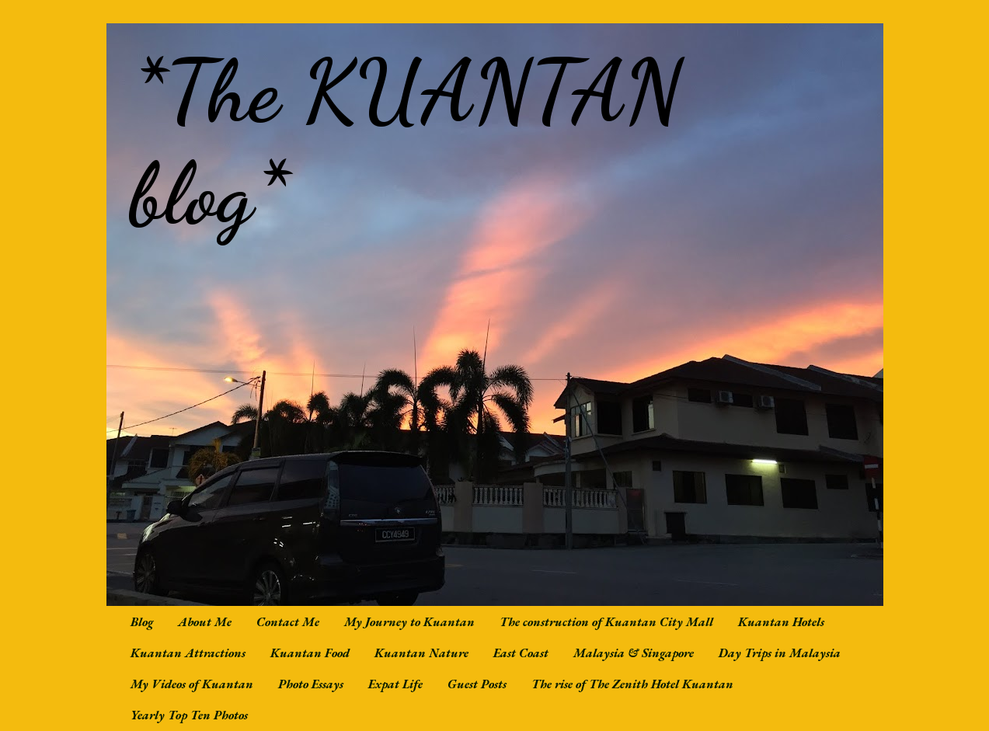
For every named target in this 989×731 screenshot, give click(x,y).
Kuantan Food (310, 653)
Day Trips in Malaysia (780, 653)
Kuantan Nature (421, 653)
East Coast (520, 653)
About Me (205, 622)
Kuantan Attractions (188, 653)
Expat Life (395, 684)
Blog (142, 622)
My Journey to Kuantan (409, 622)
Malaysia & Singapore (633, 653)
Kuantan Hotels (781, 622)
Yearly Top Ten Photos (189, 715)
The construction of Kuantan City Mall (606, 622)
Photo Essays (310, 684)
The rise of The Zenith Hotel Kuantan (632, 684)
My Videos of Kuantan (192, 684)
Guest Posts (477, 684)
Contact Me (287, 622)
